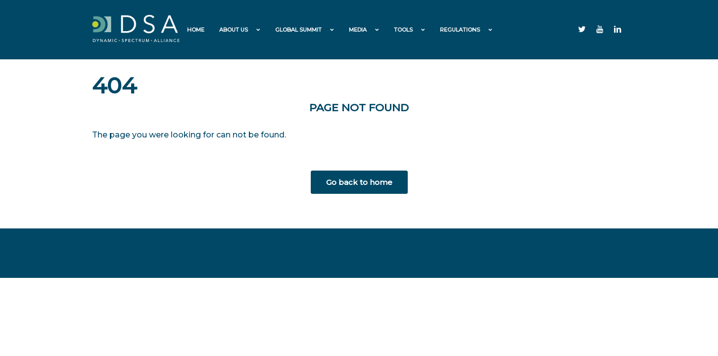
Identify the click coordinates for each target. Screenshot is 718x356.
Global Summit (298, 29)
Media (358, 29)
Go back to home (359, 182)
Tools (403, 29)
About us (233, 29)
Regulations (460, 29)
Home (195, 29)
